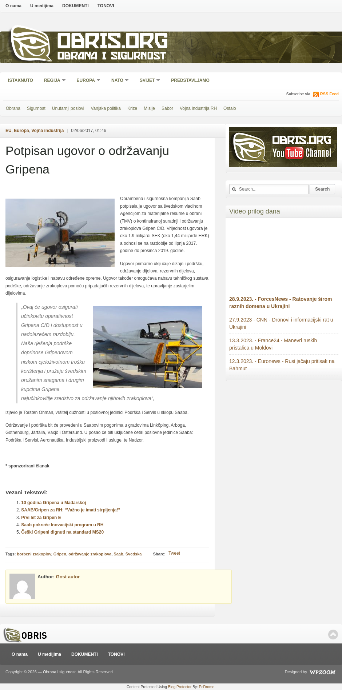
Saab (118, 554)
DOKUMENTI (75, 5)
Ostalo (229, 108)
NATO (118, 81)
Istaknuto (20, 80)
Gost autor (68, 576)
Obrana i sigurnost (111, 57)
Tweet (174, 553)
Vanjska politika (106, 108)
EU (8, 130)
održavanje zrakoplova (89, 554)
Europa (86, 81)
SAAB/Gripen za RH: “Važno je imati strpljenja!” (70, 509)
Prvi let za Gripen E (41, 517)
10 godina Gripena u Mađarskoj (53, 502)
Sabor (167, 108)
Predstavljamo (190, 80)
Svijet (147, 81)
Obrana (13, 108)
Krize (132, 108)
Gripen (59, 554)
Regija (52, 81)
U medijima (41, 5)
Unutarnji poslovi (68, 108)
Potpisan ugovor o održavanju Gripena (87, 160)
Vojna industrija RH (198, 108)
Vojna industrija (47, 130)
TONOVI (106, 5)
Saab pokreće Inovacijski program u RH (62, 524)
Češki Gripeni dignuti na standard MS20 (62, 532)
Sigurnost (36, 108)
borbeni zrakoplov (34, 554)
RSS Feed (329, 94)
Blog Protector (180, 687)
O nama (13, 5)
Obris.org (112, 43)
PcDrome (206, 687)
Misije (149, 108)
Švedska (134, 554)
